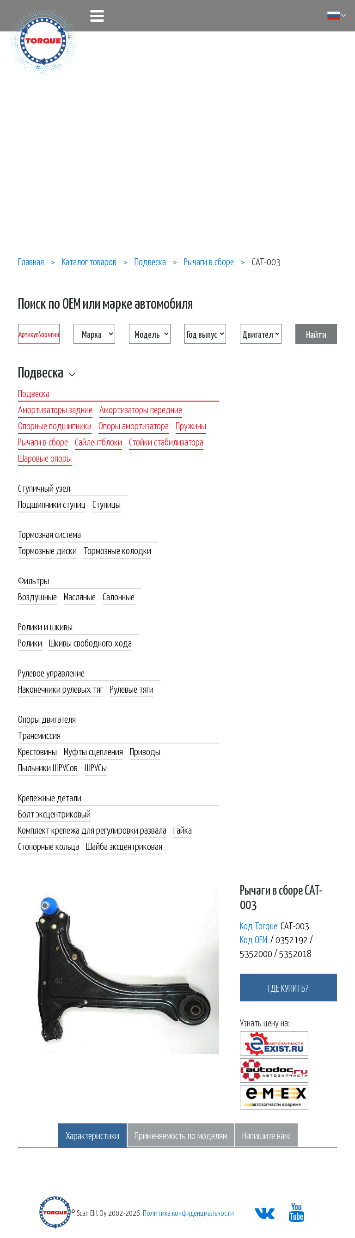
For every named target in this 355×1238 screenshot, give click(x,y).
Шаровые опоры (45, 457)
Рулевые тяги (131, 689)
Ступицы (106, 504)
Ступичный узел (44, 488)
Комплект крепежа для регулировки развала (92, 829)
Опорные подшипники (55, 425)
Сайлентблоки (98, 441)
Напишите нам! (266, 1135)
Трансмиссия (39, 735)
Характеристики (92, 1135)
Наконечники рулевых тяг (60, 689)
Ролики (30, 642)
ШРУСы (96, 767)
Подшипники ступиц (52, 504)
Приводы (145, 751)
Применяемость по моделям (181, 1135)
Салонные (119, 596)
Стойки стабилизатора (166, 441)
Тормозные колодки (117, 550)
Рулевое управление (51, 672)
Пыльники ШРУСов (48, 767)
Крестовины (37, 751)
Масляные (80, 596)
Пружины (191, 425)
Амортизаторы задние (55, 409)
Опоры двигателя (47, 719)
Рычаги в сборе (43, 441)
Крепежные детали (49, 797)
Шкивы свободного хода (90, 642)
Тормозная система (49, 534)
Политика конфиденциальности (188, 1212)
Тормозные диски (47, 550)
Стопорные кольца (48, 846)
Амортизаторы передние (140, 409)
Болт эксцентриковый (54, 813)
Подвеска (40, 371)
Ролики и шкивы (45, 626)
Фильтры (33, 580)
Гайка (182, 829)
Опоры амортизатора (133, 425)
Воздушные (37, 596)
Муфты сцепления (93, 751)
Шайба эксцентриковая (124, 846)
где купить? (288, 988)
